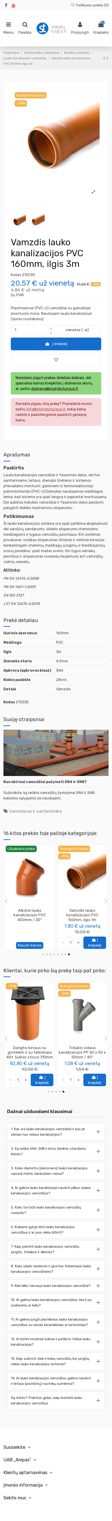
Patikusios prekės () (90, 5)
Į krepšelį (56, 344)
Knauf (30, 1058)
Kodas (16, 275)
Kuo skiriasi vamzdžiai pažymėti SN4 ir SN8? (45, 782)
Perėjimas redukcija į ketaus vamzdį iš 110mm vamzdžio (82, 915)
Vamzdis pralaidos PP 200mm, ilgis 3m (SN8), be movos (82, 1052)
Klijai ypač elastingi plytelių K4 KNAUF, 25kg (29, 1050)
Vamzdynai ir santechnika (35, 811)
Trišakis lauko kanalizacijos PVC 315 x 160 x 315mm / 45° (29, 915)
